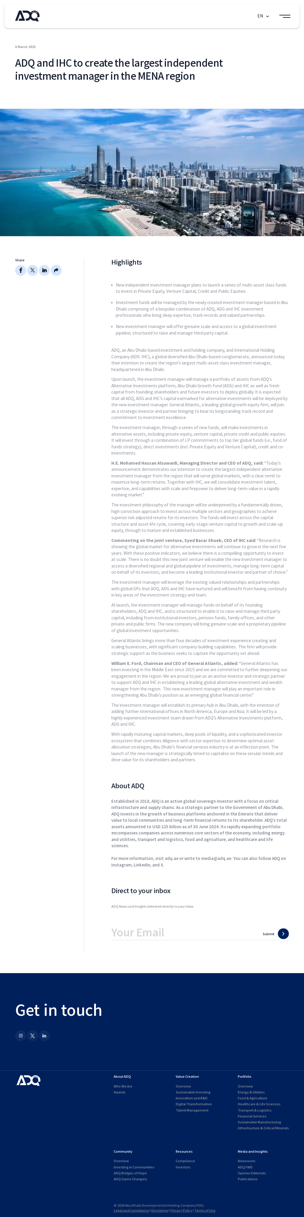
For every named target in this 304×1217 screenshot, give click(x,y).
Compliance (185, 1161)
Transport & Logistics (255, 1110)
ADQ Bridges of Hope (130, 1173)
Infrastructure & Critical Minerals (263, 1128)
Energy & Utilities (251, 1092)
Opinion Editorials (252, 1173)
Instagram (121, 865)
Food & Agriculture (252, 1098)
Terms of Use (205, 1210)
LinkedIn (142, 865)
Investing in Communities (134, 1167)
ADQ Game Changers (130, 1179)
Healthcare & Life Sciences (259, 1104)
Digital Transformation (194, 1104)
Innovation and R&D (192, 1098)
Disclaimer (160, 1210)
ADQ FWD (245, 1167)
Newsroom (246, 1161)
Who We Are (123, 1086)
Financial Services (252, 1116)
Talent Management (192, 1110)
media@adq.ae (216, 858)
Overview (183, 1086)
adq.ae (171, 858)
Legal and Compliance (131, 1210)
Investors (183, 1167)
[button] (264, 16)
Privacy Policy (181, 1210)
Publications (248, 1179)
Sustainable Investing (193, 1092)
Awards (120, 1092)
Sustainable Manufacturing (259, 1122)
